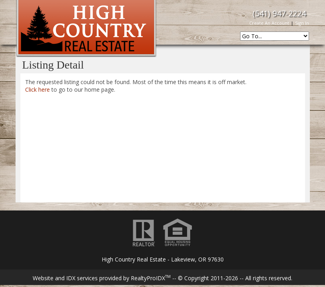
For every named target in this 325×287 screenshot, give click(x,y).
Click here (37, 89)
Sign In (302, 23)
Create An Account (269, 23)
